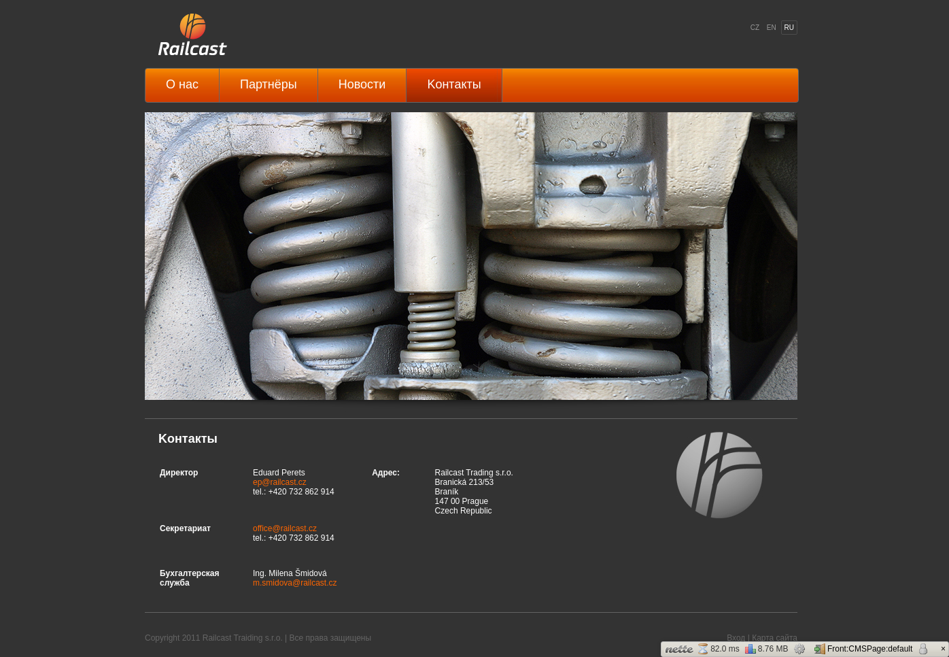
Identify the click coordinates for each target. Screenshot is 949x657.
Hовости (362, 84)
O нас (182, 84)
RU (789, 27)
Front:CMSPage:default (863, 648)
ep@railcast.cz (280, 482)
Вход (736, 638)
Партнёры (268, 84)
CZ (754, 27)
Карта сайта (774, 638)
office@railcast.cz (285, 528)
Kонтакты (454, 84)
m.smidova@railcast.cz (295, 583)
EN (771, 27)
